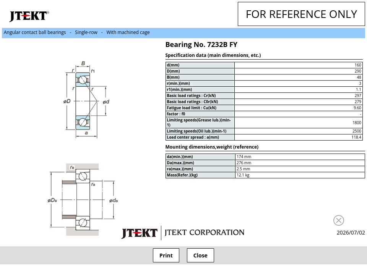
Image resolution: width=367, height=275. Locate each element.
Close (200, 255)
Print (166, 255)
